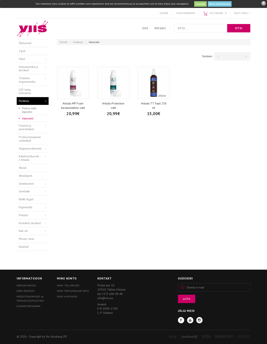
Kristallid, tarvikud (30, 223)
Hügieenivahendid (30, 148)
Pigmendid (25, 207)
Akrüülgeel (25, 176)
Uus (145, 28)
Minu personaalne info (73, 290)
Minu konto (67, 278)
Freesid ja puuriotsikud (26, 127)
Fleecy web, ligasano (29, 110)
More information (219, 3)
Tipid (22, 51)
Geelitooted (26, 183)
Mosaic (160, 28)
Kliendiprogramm (28, 306)
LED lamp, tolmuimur (25, 91)
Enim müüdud (26, 290)
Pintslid (23, 215)
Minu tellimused (68, 285)
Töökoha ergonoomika (27, 80)
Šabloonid (25, 43)
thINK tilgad (26, 199)
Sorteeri (207, 56)
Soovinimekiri (185, 13)
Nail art (23, 231)
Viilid (22, 59)
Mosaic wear (26, 239)
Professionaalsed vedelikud (29, 138)
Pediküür (78, 42)
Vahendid (27, 118)
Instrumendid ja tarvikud (28, 68)
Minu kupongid (67, 296)
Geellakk (24, 191)
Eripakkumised (26, 285)
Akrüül (22, 168)
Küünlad (24, 247)
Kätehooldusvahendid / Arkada (32, 158)
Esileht (63, 42)
